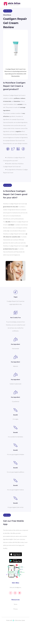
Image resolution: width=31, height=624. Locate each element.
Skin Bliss (15, 583)
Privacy (15, 609)
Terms (15, 604)
